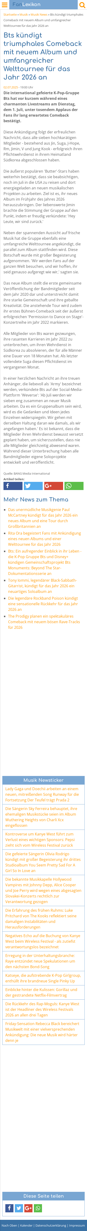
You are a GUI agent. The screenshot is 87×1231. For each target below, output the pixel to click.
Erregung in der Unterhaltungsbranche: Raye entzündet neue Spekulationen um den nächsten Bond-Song (40, 961)
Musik (23, 14)
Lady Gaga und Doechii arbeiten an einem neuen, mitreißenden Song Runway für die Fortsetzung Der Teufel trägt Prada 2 (42, 794)
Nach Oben (9, 1225)
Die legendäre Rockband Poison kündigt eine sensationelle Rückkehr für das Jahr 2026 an (43, 604)
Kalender (26, 1225)
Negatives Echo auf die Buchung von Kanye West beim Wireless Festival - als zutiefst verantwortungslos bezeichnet (42, 941)
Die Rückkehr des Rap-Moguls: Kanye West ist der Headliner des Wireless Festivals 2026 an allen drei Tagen (42, 1009)
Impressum (77, 1225)
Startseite (10, 14)
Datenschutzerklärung (50, 1225)
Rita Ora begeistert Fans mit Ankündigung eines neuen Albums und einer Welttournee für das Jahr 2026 (44, 539)
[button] (13, 486)
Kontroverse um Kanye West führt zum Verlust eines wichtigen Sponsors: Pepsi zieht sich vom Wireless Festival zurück (40, 839)
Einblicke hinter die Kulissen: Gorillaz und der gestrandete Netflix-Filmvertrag (41, 992)
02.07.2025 (10, 87)
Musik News (39, 14)
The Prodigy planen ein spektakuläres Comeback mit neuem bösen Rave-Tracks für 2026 (44, 622)
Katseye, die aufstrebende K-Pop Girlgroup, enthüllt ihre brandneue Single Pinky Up (43, 978)
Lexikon (27, 4)
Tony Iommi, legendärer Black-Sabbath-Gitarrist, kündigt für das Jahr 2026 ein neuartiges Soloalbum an (42, 586)
